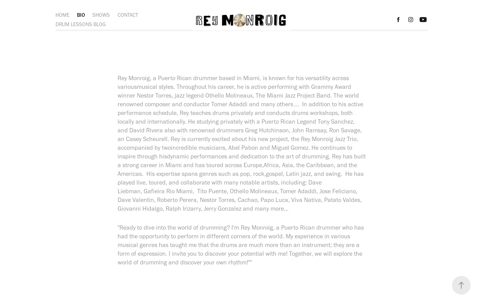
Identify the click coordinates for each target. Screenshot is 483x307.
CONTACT (128, 15)
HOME (62, 15)
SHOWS (101, 15)
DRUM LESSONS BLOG (81, 24)
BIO (81, 15)
